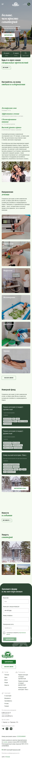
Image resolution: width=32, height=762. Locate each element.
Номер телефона (7, 615)
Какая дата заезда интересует (11, 606)
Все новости (7, 520)
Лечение (6, 675)
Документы (7, 698)
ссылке (5, 742)
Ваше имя (5, 598)
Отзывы (6, 703)
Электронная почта (8, 624)
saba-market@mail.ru (7, 716)
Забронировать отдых (20, 488)
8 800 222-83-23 (6, 713)
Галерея (6, 706)
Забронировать (8, 35)
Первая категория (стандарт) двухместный (23, 683)
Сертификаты (8, 701)
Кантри (8, 757)
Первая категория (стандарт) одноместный (23, 676)
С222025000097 (21, 736)
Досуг (6, 680)
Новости (6, 685)
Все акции (6, 67)
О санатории (7, 696)
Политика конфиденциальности (10, 753)
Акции (6, 682)
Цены (5, 677)
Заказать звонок (8, 40)
